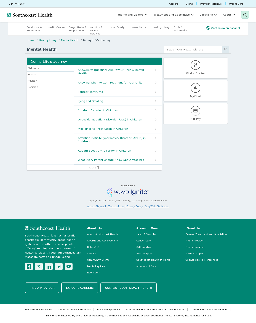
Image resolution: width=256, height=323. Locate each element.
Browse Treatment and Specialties (206, 234)
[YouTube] (69, 266)
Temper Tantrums (90, 91)
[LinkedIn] (49, 266)
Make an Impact (195, 253)
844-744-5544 (17, 3)
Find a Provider (194, 240)
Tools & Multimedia (180, 29)
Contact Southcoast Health (128, 287)
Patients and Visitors (132, 15)
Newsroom (93, 272)
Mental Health (69, 40)
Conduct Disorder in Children (98, 110)
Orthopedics (143, 247)
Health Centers (56, 27)
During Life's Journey (96, 40)
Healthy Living (161, 27)
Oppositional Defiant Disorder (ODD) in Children (110, 119)
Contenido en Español (225, 28)
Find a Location (194, 247)
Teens (32, 74)
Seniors (33, 87)
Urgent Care (236, 3)
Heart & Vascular (146, 234)
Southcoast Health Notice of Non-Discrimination (155, 309)
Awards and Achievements (103, 240)
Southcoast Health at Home (153, 259)
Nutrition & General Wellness (96, 30)
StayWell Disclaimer (157, 206)
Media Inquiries (96, 266)
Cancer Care (143, 240)
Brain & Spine (144, 253)
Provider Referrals (211, 3)
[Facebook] (29, 266)
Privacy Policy (134, 206)
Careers (173, 3)
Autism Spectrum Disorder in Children (104, 150)
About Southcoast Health (102, 234)
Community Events (98, 259)
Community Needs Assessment (209, 309)
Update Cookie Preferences (201, 259)
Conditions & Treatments (34, 29)
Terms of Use (116, 206)
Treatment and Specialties (173, 15)
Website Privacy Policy (38, 309)
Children (33, 68)
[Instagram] (59, 266)
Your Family (117, 27)
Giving (189, 3)
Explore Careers (80, 287)
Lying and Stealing (90, 101)
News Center (139, 27)
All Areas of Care (146, 266)
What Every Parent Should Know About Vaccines (111, 160)
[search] (193, 49)
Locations (208, 15)
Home (30, 40)
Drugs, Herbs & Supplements (77, 29)
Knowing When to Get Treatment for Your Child (110, 82)
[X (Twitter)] (39, 266)
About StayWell (96, 206)
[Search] (245, 15)
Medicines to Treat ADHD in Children (103, 128)
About (229, 15)
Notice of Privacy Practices (74, 309)
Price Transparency (108, 309)
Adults (32, 81)
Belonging (93, 247)
